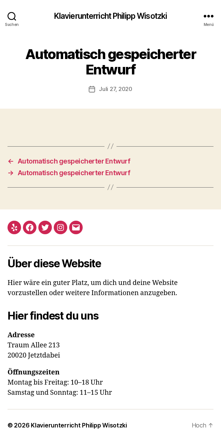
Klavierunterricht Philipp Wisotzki (110, 16)
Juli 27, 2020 (115, 88)
